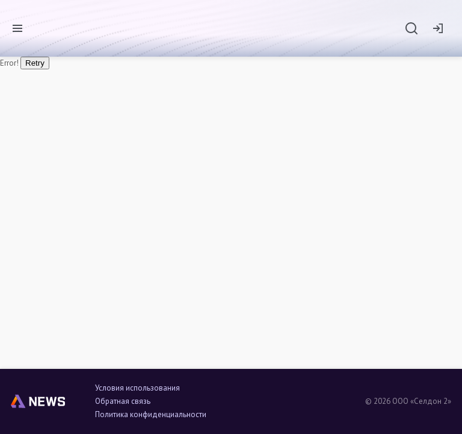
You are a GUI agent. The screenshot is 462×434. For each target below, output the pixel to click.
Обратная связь (122, 401)
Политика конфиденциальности (150, 414)
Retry (35, 63)
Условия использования (137, 388)
